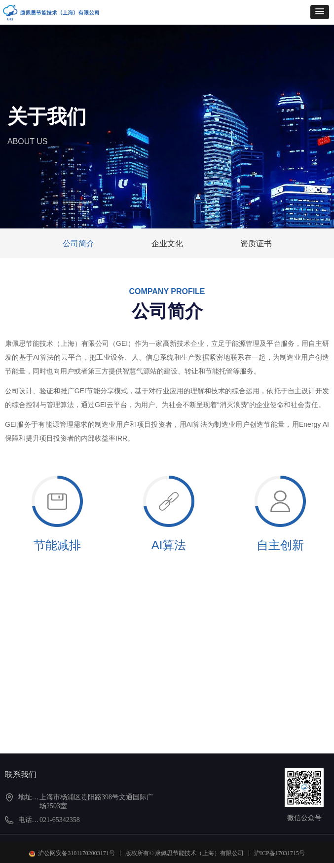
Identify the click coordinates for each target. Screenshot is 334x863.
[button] (319, 12)
